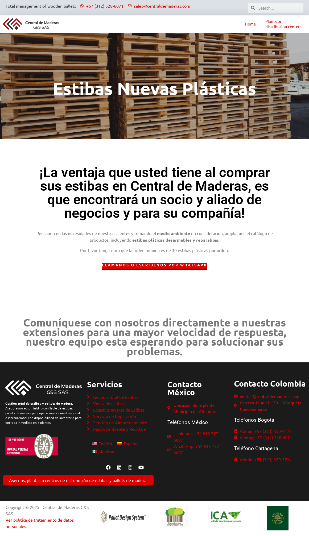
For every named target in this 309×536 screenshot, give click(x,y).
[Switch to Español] (128, 443)
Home (250, 23)
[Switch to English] (101, 443)
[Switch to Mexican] (103, 451)
